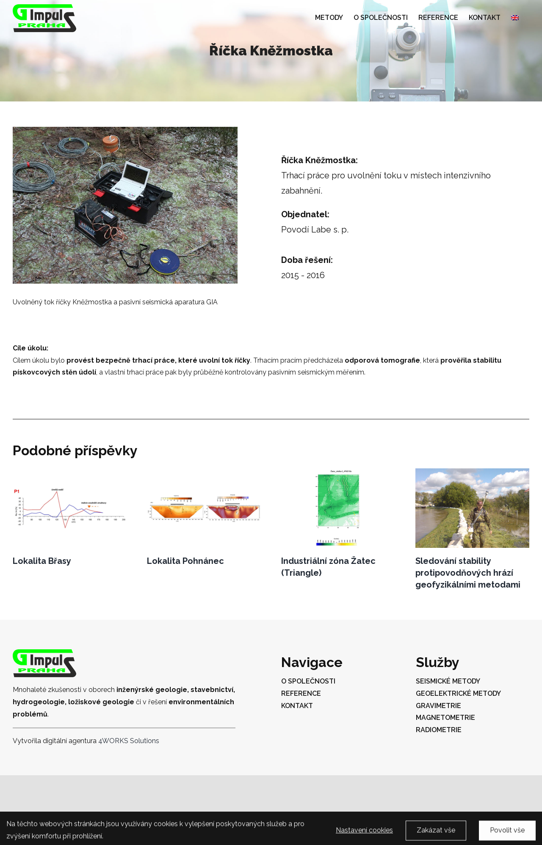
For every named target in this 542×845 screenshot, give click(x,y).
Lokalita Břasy (42, 561)
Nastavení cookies (364, 834)
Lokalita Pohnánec (185, 561)
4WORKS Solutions (128, 741)
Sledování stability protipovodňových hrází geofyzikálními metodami (467, 573)
